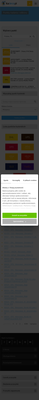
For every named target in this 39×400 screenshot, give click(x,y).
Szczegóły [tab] (16, 180)
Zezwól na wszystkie (19, 215)
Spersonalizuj (19, 221)
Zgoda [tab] (5, 180)
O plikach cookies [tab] (30, 180)
